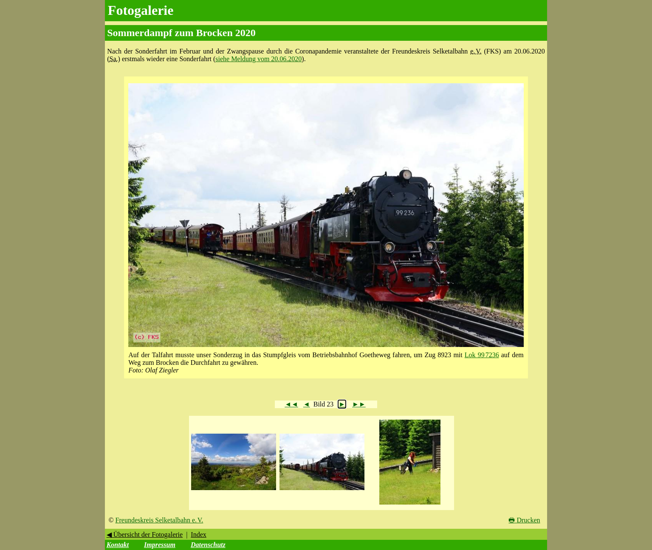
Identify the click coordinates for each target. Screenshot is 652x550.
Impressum (159, 544)
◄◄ (291, 404)
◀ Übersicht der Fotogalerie (145, 534)
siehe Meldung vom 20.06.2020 (258, 58)
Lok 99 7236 (482, 354)
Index (198, 534)
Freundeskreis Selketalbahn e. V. (159, 520)
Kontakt (118, 544)
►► (359, 404)
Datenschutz (208, 544)
